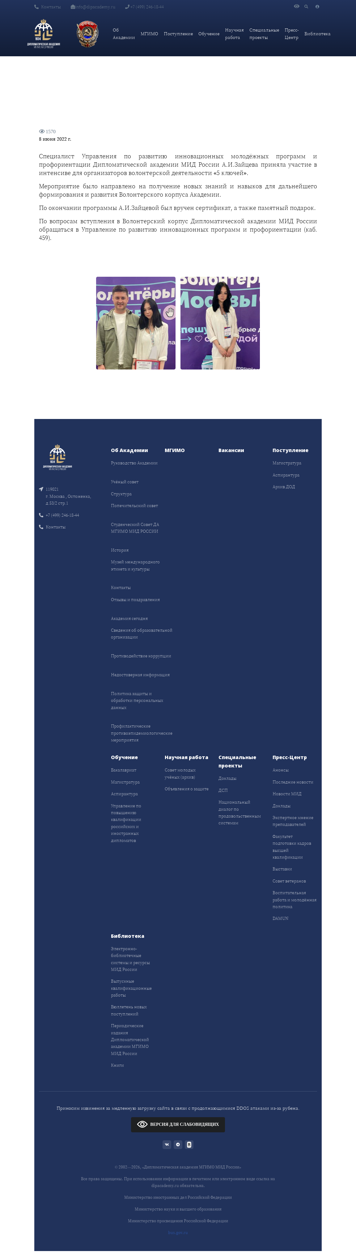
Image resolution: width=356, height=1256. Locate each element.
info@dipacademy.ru (93, 7)
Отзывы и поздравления (135, 599)
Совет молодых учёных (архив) (180, 773)
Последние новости (293, 782)
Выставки (282, 869)
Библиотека (317, 33)
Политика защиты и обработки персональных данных (137, 700)
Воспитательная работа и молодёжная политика (294, 900)
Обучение (208, 33)
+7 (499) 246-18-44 (144, 7)
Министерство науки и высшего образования (178, 1209)
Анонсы (281, 770)
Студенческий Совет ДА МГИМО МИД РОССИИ (135, 527)
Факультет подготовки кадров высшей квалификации (292, 846)
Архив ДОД (284, 487)
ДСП (223, 790)
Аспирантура (286, 475)
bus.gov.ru (178, 1232)
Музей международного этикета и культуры (135, 565)
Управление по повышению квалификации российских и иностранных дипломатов (126, 823)
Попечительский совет (134, 505)
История (120, 550)
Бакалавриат (123, 770)
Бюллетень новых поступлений (129, 1010)
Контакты (47, 7)
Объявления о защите (187, 789)
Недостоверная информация (140, 675)
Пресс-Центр (292, 34)
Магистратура (287, 463)
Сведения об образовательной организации (141, 633)
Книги (117, 1065)
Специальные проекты (264, 34)
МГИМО (149, 33)
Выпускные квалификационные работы (131, 988)
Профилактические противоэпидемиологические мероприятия (141, 733)
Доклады (227, 778)
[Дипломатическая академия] (44, 33)
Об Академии (124, 34)
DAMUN (280, 918)
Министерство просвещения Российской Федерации (178, 1221)
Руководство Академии (134, 463)
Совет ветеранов (289, 881)
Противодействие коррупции (141, 656)
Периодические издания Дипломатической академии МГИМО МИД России (130, 1040)
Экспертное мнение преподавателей (293, 820)
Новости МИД (287, 794)
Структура (121, 494)
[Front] (57, 456)
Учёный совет (124, 482)
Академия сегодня (129, 618)
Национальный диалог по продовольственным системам (239, 812)
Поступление (178, 33)
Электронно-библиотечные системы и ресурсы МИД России (130, 959)
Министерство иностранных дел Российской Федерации (178, 1197)
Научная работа (234, 34)
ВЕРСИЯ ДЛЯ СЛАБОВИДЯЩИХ (178, 1124)
